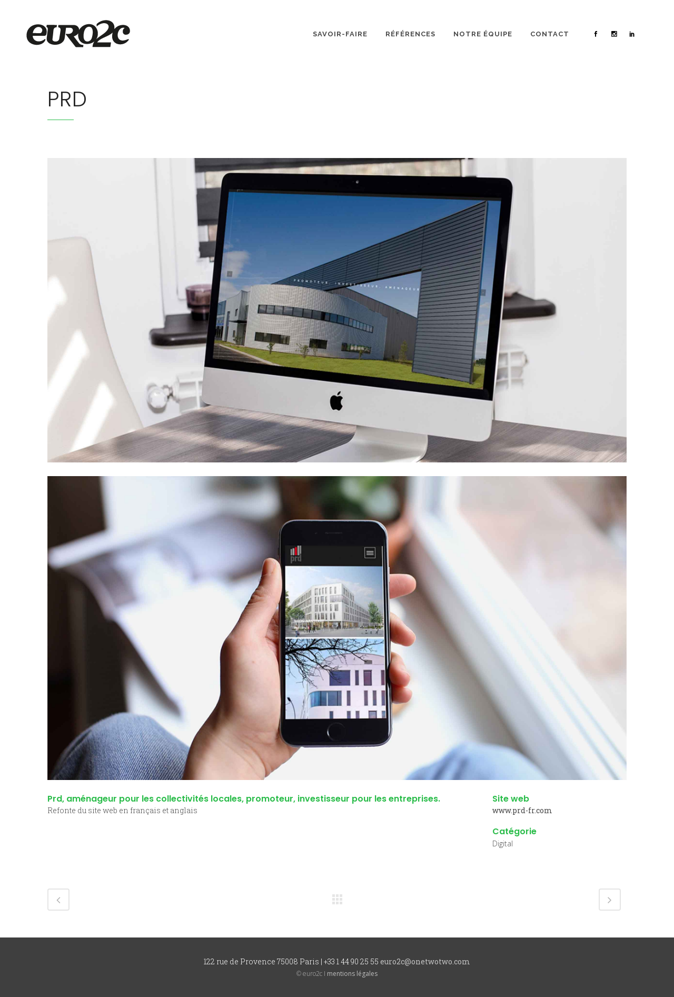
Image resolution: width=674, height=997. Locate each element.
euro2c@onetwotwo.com (425, 961)
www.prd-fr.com (522, 810)
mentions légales (352, 973)
